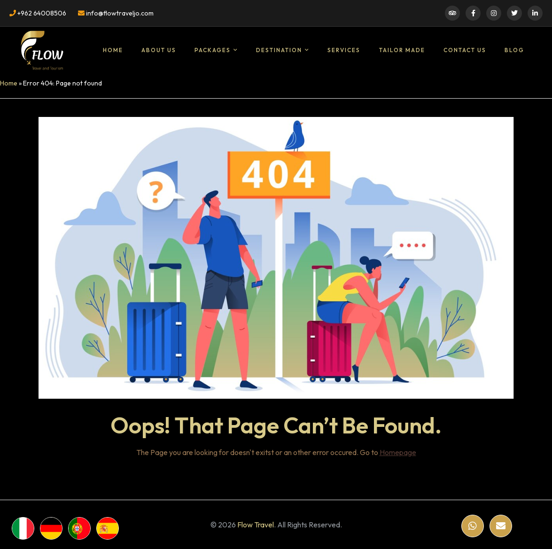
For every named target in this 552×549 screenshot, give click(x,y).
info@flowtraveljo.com (116, 13)
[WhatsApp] (472, 526)
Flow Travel (255, 524)
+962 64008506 (37, 13)
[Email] (501, 526)
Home (8, 83)
